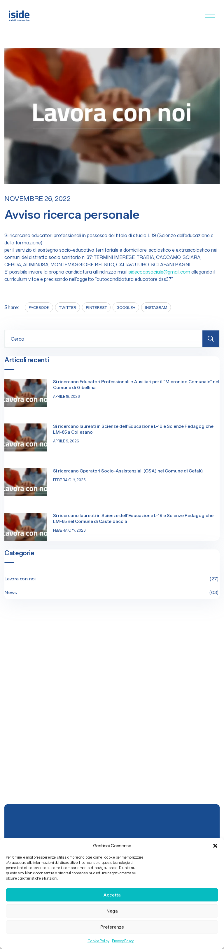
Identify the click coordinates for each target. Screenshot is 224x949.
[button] (215, 846)
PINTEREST (96, 307)
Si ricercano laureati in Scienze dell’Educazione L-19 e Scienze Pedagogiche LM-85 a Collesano (133, 429)
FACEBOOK (39, 307)
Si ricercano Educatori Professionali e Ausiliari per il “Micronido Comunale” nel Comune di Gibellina (136, 384)
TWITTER (67, 307)
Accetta (112, 895)
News (112, 592)
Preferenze (112, 927)
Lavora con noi (112, 578)
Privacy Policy (123, 941)
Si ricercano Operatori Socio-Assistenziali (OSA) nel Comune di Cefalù (128, 471)
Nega (112, 911)
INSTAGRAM (156, 307)
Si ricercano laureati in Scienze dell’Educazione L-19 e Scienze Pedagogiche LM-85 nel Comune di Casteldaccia (133, 518)
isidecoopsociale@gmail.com (159, 272)
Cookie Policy (98, 941)
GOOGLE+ (125, 307)
